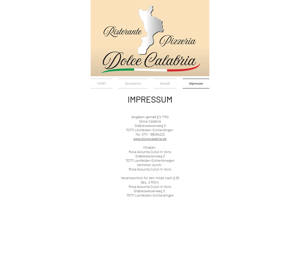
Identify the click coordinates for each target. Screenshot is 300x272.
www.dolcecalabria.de (150, 138)
